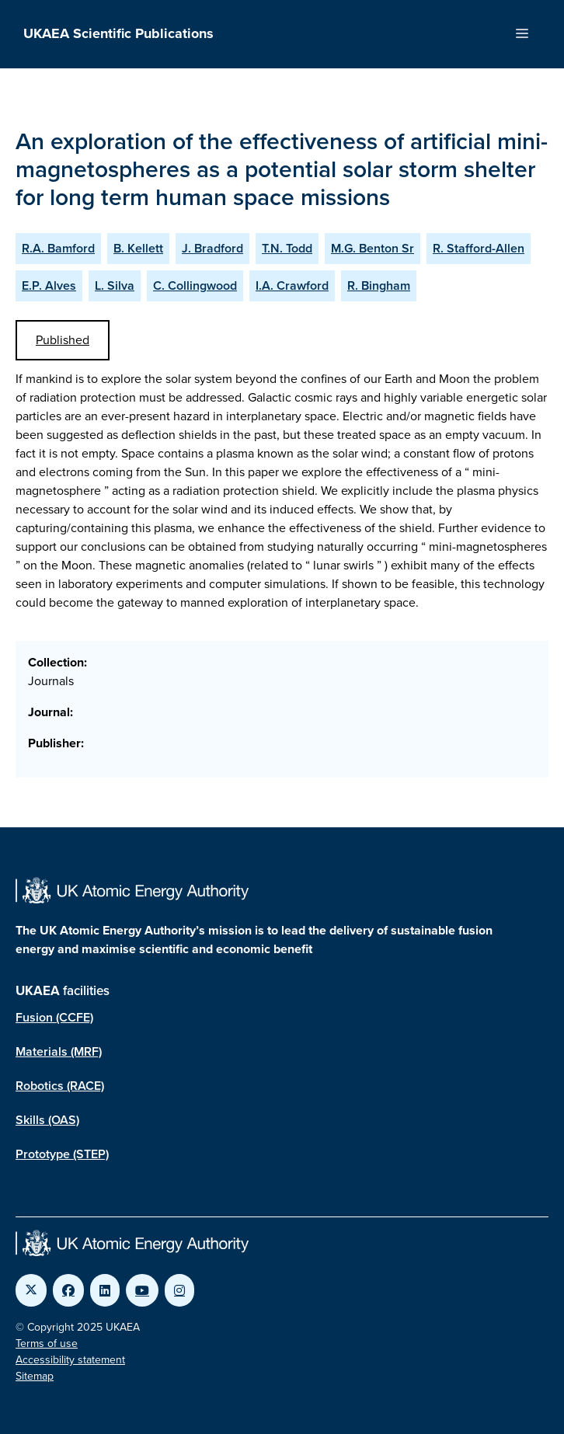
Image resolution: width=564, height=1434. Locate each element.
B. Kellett (138, 248)
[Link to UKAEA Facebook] (68, 1290)
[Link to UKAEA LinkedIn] (105, 1290)
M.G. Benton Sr (372, 248)
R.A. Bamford (58, 248)
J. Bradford (212, 248)
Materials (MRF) (59, 1051)
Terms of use (47, 1343)
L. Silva (114, 285)
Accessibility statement (70, 1360)
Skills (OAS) (47, 1120)
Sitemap (35, 1376)
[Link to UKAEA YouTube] (142, 1290)
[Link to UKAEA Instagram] (179, 1290)
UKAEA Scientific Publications (118, 33)
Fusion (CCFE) (54, 1017)
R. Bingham (378, 285)
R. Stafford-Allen (478, 248)
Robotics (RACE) (60, 1086)
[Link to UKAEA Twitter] (31, 1290)
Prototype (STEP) (62, 1154)
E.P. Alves (49, 285)
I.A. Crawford (292, 285)
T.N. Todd (287, 248)
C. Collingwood (195, 285)
